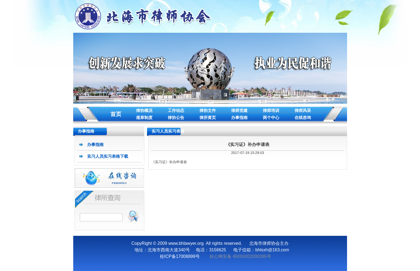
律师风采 (303, 110)
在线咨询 (303, 117)
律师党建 (239, 110)
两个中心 (271, 117)
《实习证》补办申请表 (247, 144)
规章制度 (144, 117)
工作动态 (176, 110)
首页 (115, 114)
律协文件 (207, 110)
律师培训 (271, 110)
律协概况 (144, 110)
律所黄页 (207, 117)
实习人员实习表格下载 (107, 156)
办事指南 (239, 117)
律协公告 (176, 117)
